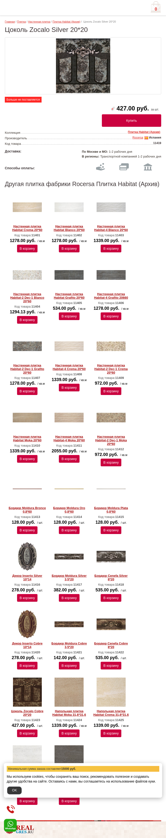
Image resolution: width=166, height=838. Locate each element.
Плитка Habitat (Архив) (66, 21)
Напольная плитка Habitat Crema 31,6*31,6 (111, 713)
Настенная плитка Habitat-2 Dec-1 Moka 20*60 (111, 440)
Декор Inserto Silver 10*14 (27, 577)
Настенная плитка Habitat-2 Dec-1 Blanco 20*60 (27, 297)
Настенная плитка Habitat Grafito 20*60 (69, 295)
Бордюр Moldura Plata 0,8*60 (111, 509)
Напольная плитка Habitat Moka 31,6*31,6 (69, 713)
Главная (10, 21)
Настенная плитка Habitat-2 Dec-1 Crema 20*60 (111, 369)
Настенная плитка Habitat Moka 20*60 (27, 438)
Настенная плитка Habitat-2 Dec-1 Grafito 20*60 (27, 369)
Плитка (21, 21)
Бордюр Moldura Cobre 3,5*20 (69, 645)
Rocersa (137, 137)
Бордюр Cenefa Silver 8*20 (111, 577)
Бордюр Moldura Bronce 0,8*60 (27, 509)
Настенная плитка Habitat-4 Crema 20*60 (69, 367)
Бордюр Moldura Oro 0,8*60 (69, 509)
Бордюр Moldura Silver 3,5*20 (69, 577)
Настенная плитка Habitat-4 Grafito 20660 (111, 295)
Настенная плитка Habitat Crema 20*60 (27, 228)
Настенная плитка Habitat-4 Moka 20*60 (69, 438)
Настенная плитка (39, 21)
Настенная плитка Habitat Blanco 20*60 (69, 228)
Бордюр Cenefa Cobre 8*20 (111, 645)
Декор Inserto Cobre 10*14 (27, 645)
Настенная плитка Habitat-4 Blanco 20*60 (111, 228)
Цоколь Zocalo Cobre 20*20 (27, 713)
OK (14, 790)
